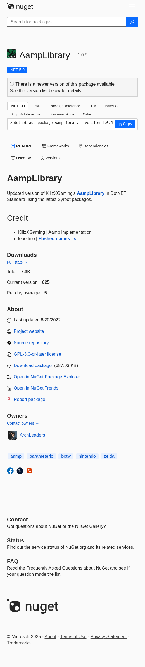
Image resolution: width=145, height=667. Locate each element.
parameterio (41, 456)
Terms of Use (73, 636)
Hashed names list (58, 238)
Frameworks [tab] (55, 146)
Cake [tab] (87, 114)
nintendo (87, 456)
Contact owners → (23, 423)
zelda (109, 456)
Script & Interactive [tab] (25, 114)
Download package (33, 365)
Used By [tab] (21, 158)
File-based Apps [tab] (61, 114)
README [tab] (22, 146)
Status (15, 540)
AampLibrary (90, 193)
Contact (17, 519)
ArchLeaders (32, 435)
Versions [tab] (51, 158)
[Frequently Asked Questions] (12, 561)
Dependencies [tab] (93, 146)
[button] (125, 124)
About (50, 636)
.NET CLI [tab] (17, 106)
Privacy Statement (109, 636)
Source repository (31, 342)
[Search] (132, 22)
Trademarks (19, 643)
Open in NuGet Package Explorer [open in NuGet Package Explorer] (47, 377)
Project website (29, 331)
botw (66, 456)
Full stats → (17, 262)
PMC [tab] (37, 106)
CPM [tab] (92, 106)
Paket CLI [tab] (112, 106)
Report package (29, 399)
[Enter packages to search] (67, 22)
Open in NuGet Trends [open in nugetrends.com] (36, 388)
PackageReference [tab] (65, 106)
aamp (16, 456)
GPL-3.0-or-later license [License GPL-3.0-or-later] (37, 354)
